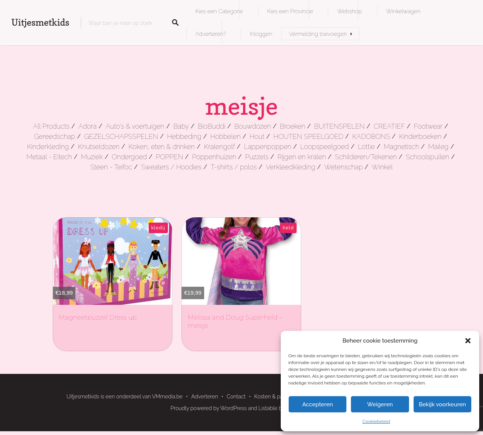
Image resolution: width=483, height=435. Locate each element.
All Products (51, 126)
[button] (468, 340)
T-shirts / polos (234, 167)
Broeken (292, 126)
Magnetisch (401, 147)
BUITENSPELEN (339, 126)
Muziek (92, 157)
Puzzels (256, 157)
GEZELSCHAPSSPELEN (121, 136)
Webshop (349, 11)
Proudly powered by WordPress (209, 408)
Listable (267, 408)
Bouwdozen (252, 126)
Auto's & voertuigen (135, 126)
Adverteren (204, 396)
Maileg (438, 147)
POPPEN (169, 157)
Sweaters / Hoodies (171, 167)
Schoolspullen (427, 157)
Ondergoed (129, 157)
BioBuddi (211, 126)
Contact (236, 396)
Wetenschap (343, 167)
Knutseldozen (98, 147)
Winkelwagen (403, 11)
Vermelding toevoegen (318, 34)
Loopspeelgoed (324, 147)
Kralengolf (219, 147)
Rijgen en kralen (301, 157)
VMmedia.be (167, 396)
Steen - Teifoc (111, 167)
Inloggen (261, 34)
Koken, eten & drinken (161, 147)
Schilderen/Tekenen (366, 157)
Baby (181, 126)
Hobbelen (225, 136)
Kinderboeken (420, 136)
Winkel (382, 167)
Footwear (428, 126)
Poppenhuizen (214, 157)
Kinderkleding (48, 147)
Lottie (366, 147)
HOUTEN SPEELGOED (308, 136)
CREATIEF (389, 126)
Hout (257, 136)
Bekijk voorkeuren (442, 404)
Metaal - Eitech (49, 157)
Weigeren (380, 404)
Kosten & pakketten (277, 396)
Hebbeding (184, 136)
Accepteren (317, 404)
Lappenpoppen (267, 147)
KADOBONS (371, 136)
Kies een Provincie (290, 11)
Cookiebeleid (376, 421)
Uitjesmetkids (40, 22)
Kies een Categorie (219, 11)
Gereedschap (54, 136)
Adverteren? (210, 34)
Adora (87, 126)
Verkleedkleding (290, 167)
